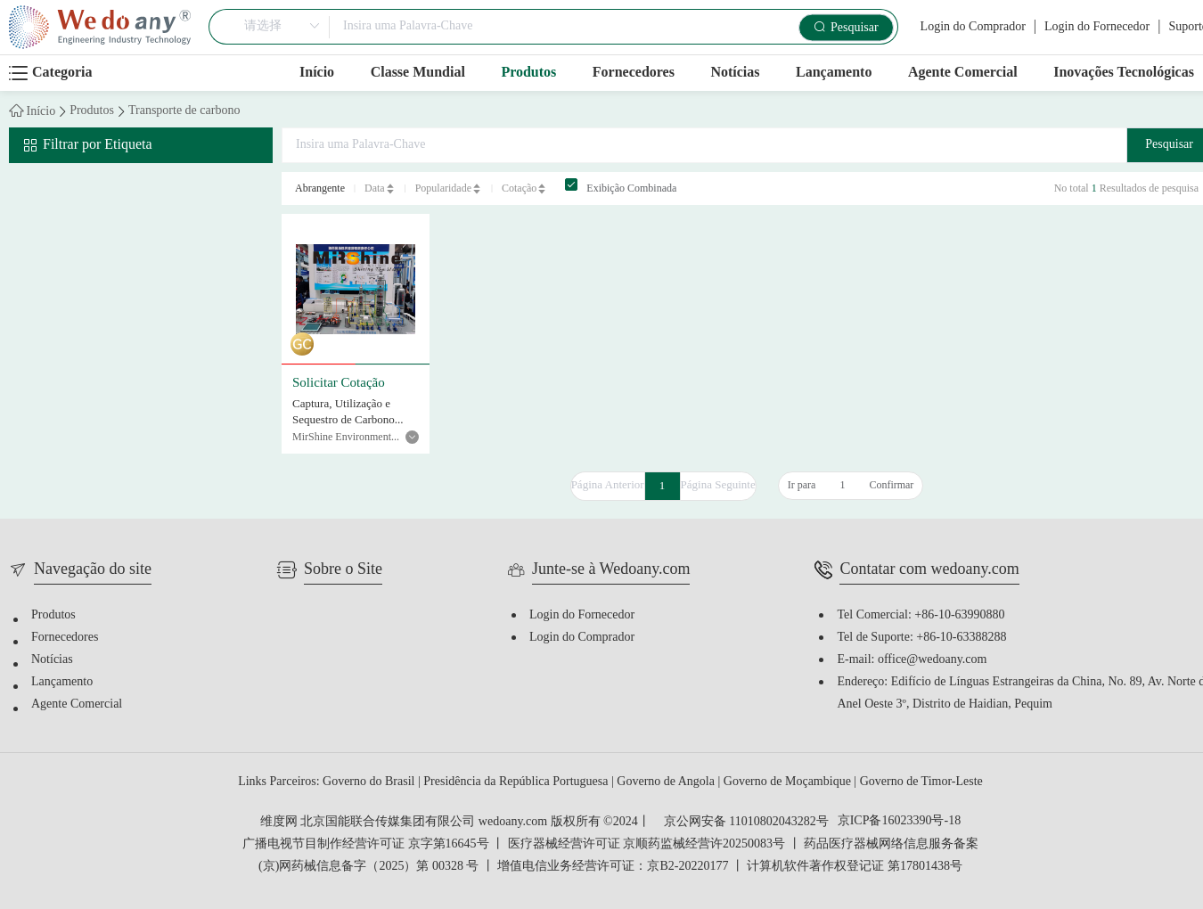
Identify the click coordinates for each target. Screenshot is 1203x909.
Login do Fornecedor (1097, 27)
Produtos (528, 72)
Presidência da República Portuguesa (517, 782)
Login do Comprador (973, 27)
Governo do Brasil (370, 782)
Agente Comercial (963, 72)
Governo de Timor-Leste (921, 782)
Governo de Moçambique (789, 782)
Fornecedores (634, 72)
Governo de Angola (667, 782)
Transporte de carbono (184, 111)
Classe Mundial (418, 72)
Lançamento (834, 72)
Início (316, 72)
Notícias (734, 72)
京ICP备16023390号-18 (899, 821)
